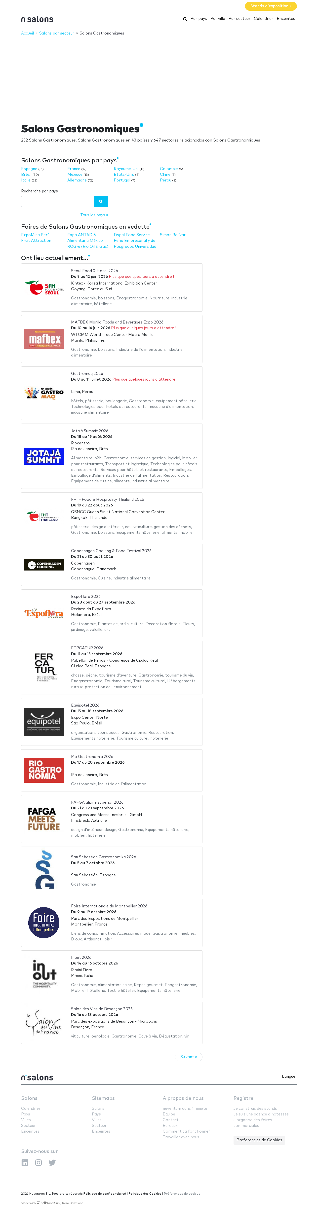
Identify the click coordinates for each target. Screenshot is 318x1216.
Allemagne (77, 180)
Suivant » (188, 1057)
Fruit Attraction (36, 241)
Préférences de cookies (182, 1193)
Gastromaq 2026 (87, 374)
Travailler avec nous (181, 1137)
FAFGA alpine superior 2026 (97, 802)
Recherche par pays (39, 191)
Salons (29, 1098)
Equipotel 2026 (85, 705)
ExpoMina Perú (35, 235)
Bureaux (170, 1126)
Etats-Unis (124, 175)
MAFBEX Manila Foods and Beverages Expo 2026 (117, 322)
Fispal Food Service (132, 235)
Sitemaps (103, 1098)
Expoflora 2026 (86, 597)
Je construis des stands (255, 1108)
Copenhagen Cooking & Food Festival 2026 (111, 551)
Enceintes (286, 19)
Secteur (28, 1126)
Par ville (217, 19)
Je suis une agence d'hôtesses (261, 1114)
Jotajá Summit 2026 (89, 431)
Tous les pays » (94, 215)
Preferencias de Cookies (259, 1140)
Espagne (29, 169)
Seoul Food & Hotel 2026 (94, 271)
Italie (26, 180)
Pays (25, 1114)
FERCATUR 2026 (87, 648)
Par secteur (239, 19)
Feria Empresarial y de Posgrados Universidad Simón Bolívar (150, 240)
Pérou (165, 180)
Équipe (169, 1114)
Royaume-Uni (126, 169)
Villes (26, 1120)
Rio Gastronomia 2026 (92, 757)
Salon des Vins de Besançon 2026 (102, 1009)
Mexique (74, 175)
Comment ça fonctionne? (186, 1131)
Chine (165, 175)
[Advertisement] (159, 76)
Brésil (26, 175)
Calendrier (263, 19)
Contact (171, 1120)
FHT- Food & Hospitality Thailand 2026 (107, 499)
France (73, 169)
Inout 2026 (81, 958)
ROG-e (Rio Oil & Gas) (87, 247)
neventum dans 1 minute (185, 1108)
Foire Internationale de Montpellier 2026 (109, 906)
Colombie (169, 169)
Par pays (199, 19)
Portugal (122, 180)
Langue (288, 1076)
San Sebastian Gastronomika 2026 (103, 857)
